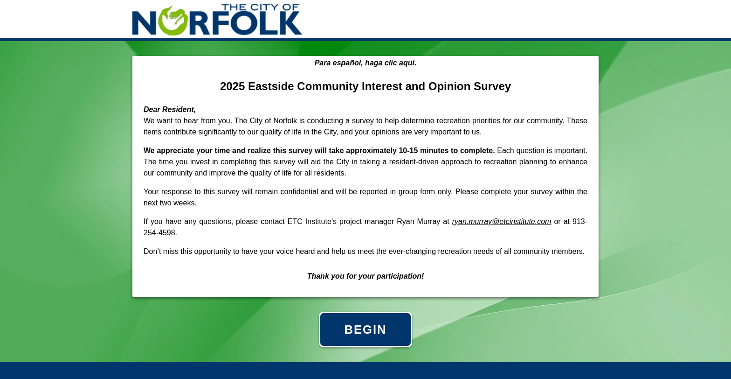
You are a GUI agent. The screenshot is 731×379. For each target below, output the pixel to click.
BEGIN (365, 329)
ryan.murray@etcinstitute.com (502, 221)
